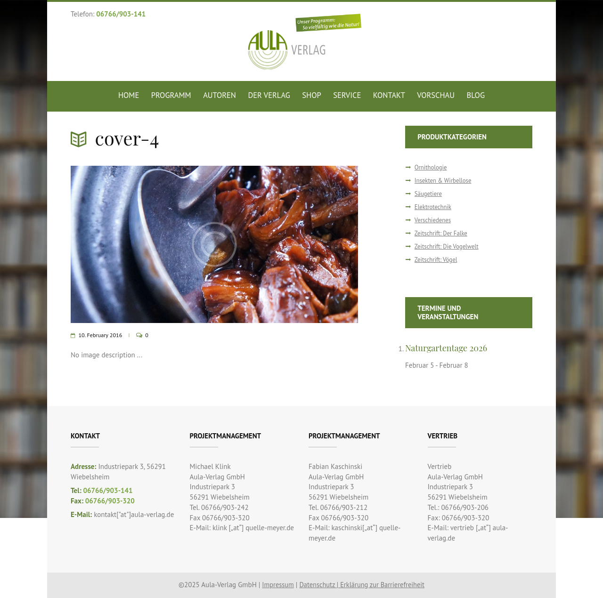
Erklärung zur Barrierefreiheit (384, 584)
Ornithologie (431, 167)
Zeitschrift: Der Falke (442, 233)
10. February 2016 (101, 335)
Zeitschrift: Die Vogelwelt (448, 246)
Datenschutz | (318, 584)
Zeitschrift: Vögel (437, 259)
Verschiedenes (433, 220)
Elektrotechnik (434, 207)
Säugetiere (429, 194)
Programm (171, 95)
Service (347, 95)
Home (128, 95)
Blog (476, 95)
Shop (311, 95)
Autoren (219, 95)
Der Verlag (269, 95)
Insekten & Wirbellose (444, 181)
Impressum (275, 584)
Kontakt (389, 95)
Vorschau (436, 95)
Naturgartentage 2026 (447, 347)
